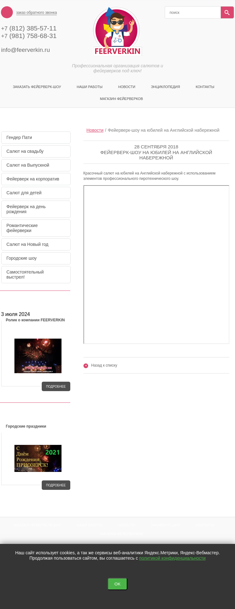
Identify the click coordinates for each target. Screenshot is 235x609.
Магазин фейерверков (121, 99)
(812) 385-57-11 (29, 28)
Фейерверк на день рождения (26, 209)
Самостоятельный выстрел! (25, 274)
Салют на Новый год (28, 244)
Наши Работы (89, 87)
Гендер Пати (19, 137)
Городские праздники (26, 426)
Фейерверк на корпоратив (33, 178)
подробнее (56, 386)
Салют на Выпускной (28, 165)
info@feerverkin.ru (25, 50)
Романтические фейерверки (22, 228)
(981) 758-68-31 (29, 35)
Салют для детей (24, 192)
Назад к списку (100, 365)
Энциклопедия (165, 87)
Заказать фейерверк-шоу (37, 87)
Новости (126, 87)
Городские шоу (22, 258)
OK (117, 584)
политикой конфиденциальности (172, 558)
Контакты (205, 87)
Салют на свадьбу (25, 151)
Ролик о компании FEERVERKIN (35, 320)
